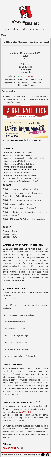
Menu (4, 35)
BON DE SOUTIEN (11, 448)
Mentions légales (31, 454)
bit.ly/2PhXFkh (25, 412)
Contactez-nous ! (11, 454)
